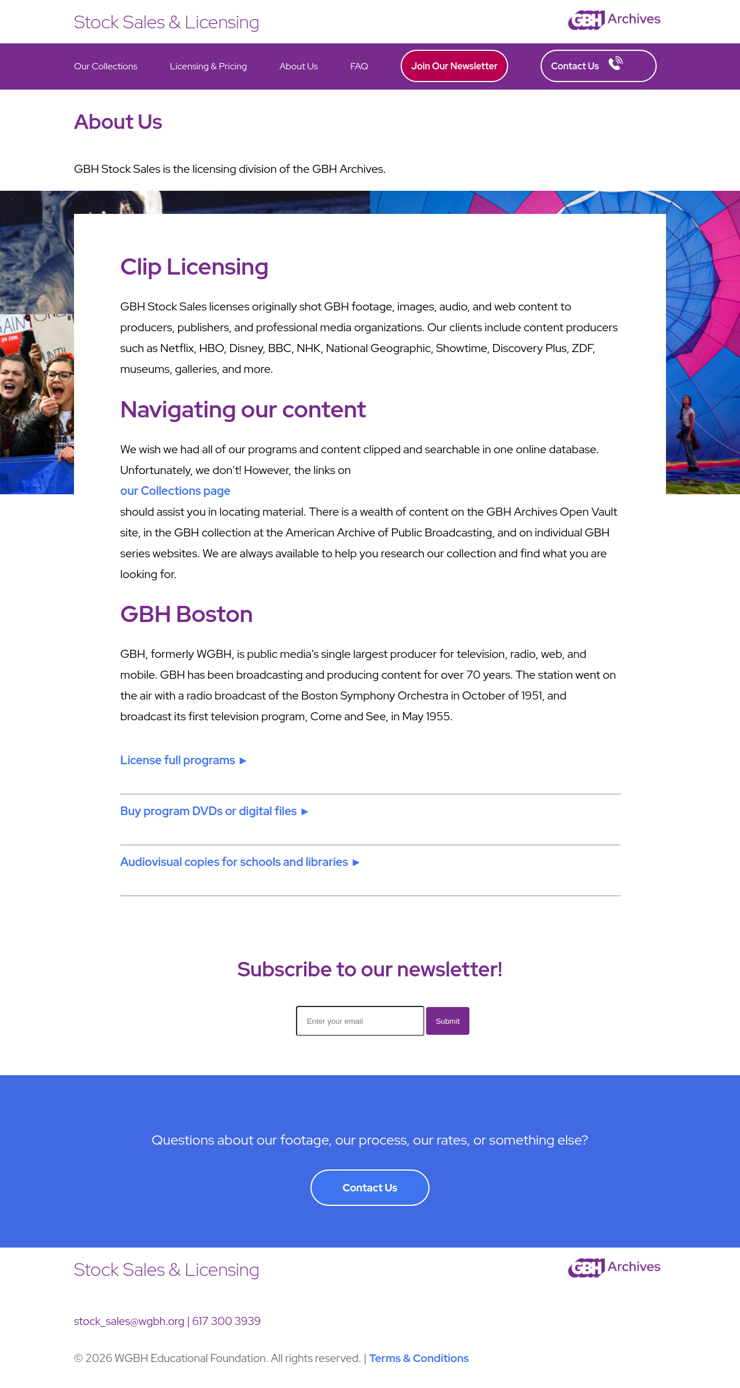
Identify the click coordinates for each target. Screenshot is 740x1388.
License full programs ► (184, 760)
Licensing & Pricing (208, 66)
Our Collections (106, 66)
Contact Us (587, 63)
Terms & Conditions (419, 1357)
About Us (298, 66)
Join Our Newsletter (454, 66)
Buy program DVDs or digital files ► (215, 811)
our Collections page (175, 490)
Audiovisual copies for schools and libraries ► (241, 861)
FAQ (359, 66)
